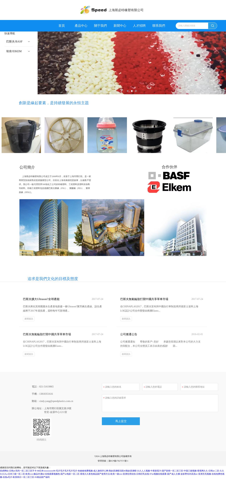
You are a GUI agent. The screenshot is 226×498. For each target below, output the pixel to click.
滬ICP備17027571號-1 (118, 454)
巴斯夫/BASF (14, 41)
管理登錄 (102, 454)
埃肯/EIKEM (14, 51)
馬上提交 (121, 421)
